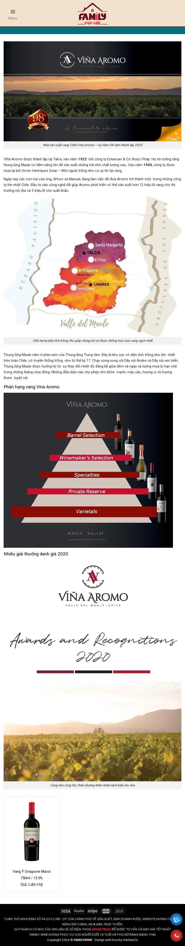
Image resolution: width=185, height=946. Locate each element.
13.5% (38, 878)
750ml (25, 878)
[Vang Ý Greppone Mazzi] (31, 831)
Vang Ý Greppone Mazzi (32, 871)
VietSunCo (130, 940)
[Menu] (13, 13)
